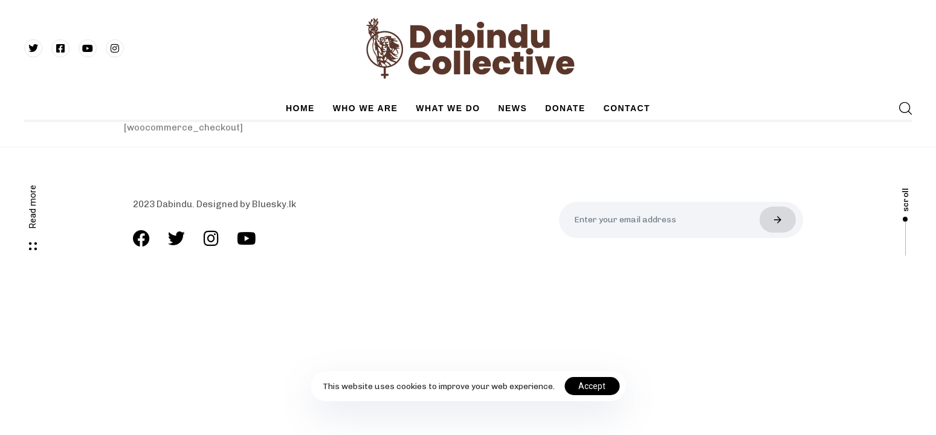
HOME (300, 108)
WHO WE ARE (365, 108)
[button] (905, 108)
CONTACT (627, 108)
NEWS (513, 108)
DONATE (565, 108)
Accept (591, 386)
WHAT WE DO (448, 108)
